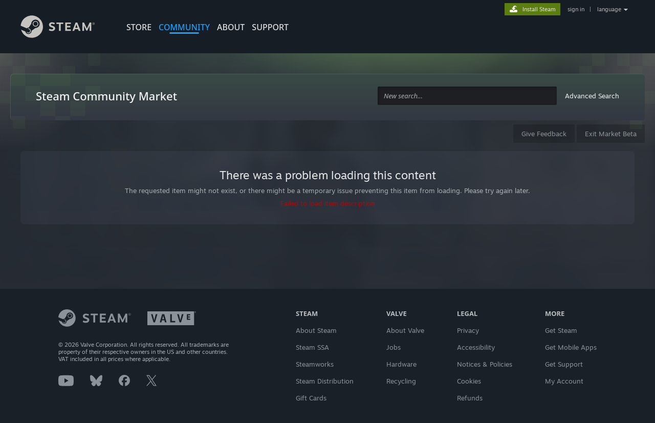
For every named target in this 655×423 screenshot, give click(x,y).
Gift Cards (311, 398)
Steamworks (315, 364)
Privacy (468, 330)
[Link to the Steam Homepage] (65, 28)
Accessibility (476, 347)
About (231, 27)
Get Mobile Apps (571, 347)
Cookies (469, 381)
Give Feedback (543, 134)
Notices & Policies (484, 364)
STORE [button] (138, 27)
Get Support (564, 364)
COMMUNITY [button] (184, 27)
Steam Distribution (325, 381)
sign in (575, 9)
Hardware (401, 364)
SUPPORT (270, 27)
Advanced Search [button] (592, 96)
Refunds (470, 398)
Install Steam (539, 9)
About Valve (405, 330)
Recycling (401, 381)
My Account (564, 381)
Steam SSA (312, 347)
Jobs (393, 347)
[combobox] (467, 96)
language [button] (609, 9)
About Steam (316, 330)
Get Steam (561, 330)
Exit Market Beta (611, 134)
